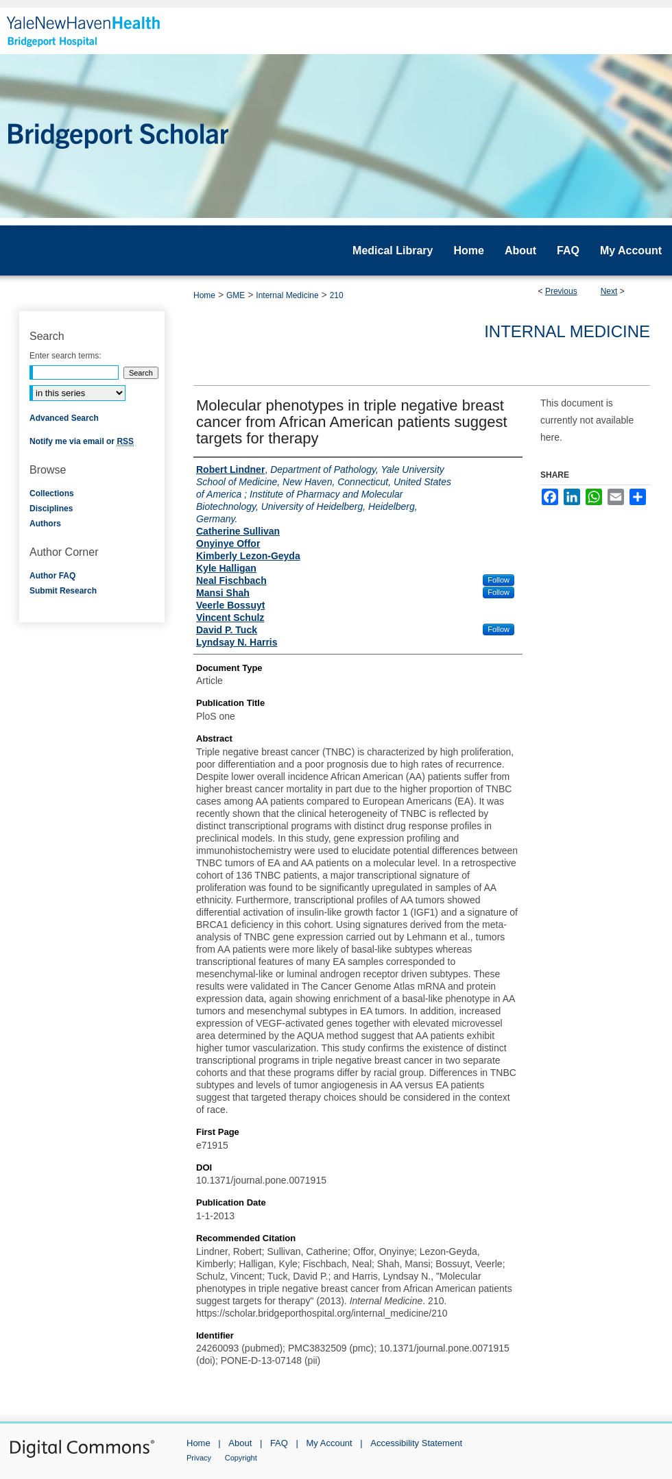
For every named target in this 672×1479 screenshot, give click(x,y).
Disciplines (51, 508)
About (240, 1443)
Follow (498, 580)
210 (337, 295)
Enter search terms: (65, 355)
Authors (45, 523)
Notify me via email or (81, 441)
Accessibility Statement (416, 1443)
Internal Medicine (287, 295)
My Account (329, 1443)
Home (204, 295)
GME (235, 295)
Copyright (241, 1458)
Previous (561, 291)
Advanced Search (64, 418)
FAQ (279, 1443)
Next (609, 291)
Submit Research (63, 591)
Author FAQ (52, 575)
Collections (51, 493)
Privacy (199, 1458)
